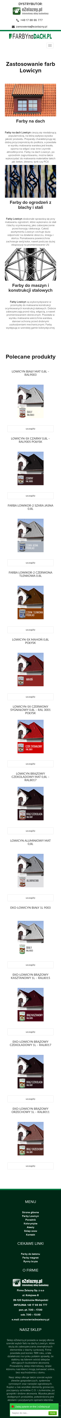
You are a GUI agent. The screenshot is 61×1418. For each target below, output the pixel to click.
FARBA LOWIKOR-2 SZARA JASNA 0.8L (30, 507)
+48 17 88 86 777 (31, 20)
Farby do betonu (30, 1254)
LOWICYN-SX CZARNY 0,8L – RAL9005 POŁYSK (30, 440)
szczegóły (30, 428)
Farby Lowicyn (30, 1216)
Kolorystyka (30, 1223)
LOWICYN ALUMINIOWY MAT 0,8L (30, 842)
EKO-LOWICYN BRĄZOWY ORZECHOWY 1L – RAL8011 (31, 1110)
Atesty (30, 1227)
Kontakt (30, 1234)
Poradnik (30, 1219)
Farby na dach (30, 121)
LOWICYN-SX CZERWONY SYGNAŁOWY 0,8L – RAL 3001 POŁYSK (30, 710)
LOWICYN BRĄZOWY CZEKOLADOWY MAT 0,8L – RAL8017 (30, 777)
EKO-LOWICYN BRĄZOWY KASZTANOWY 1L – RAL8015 (30, 976)
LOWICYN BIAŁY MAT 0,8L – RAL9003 (30, 373)
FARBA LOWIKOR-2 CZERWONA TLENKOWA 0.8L (30, 574)
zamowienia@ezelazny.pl (31, 26)
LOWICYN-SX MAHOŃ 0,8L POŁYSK (30, 641)
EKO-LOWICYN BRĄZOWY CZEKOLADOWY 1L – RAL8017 (30, 1043)
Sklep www (30, 1231)
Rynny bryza (30, 1261)
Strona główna (30, 1212)
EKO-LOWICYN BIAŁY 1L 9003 (30, 907)
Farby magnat (30, 1257)
